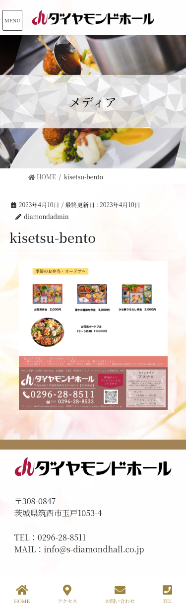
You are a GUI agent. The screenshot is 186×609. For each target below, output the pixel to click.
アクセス (67, 594)
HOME (22, 594)
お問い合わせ (120, 594)
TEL (167, 594)
